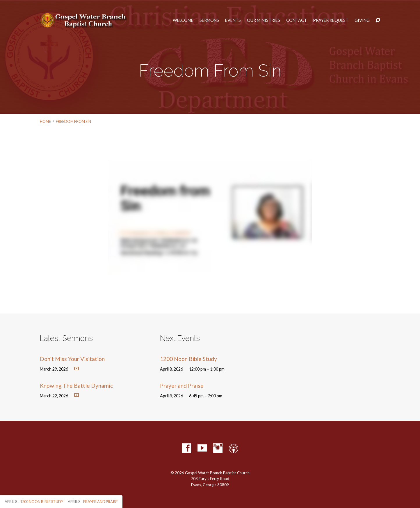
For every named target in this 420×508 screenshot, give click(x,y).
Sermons (209, 20)
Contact (296, 20)
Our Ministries (263, 20)
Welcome (183, 20)
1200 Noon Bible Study (188, 358)
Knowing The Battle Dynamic (76, 385)
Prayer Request (330, 20)
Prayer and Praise (182, 385)
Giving (362, 20)
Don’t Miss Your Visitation (72, 358)
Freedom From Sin (73, 121)
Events (233, 20)
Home (45, 121)
